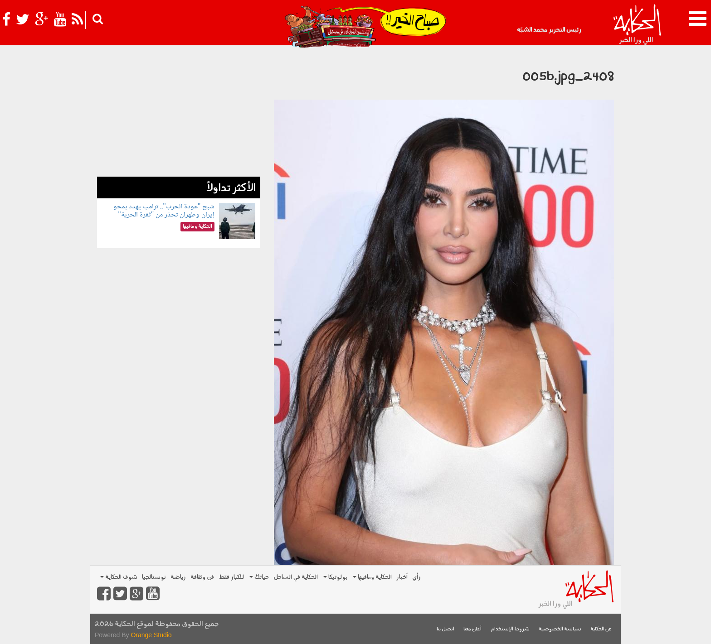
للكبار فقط (231, 577)
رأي (416, 577)
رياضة (178, 577)
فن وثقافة (202, 577)
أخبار (402, 577)
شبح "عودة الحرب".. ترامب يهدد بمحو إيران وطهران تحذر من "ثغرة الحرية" (163, 211)
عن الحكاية (601, 629)
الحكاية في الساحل (295, 577)
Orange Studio (151, 635)
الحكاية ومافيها (372, 577)
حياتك (259, 577)
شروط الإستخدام (510, 629)
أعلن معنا (472, 629)
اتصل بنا (445, 629)
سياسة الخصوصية (560, 629)
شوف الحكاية (118, 577)
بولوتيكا (335, 577)
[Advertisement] (178, 113)
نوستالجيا (154, 577)
